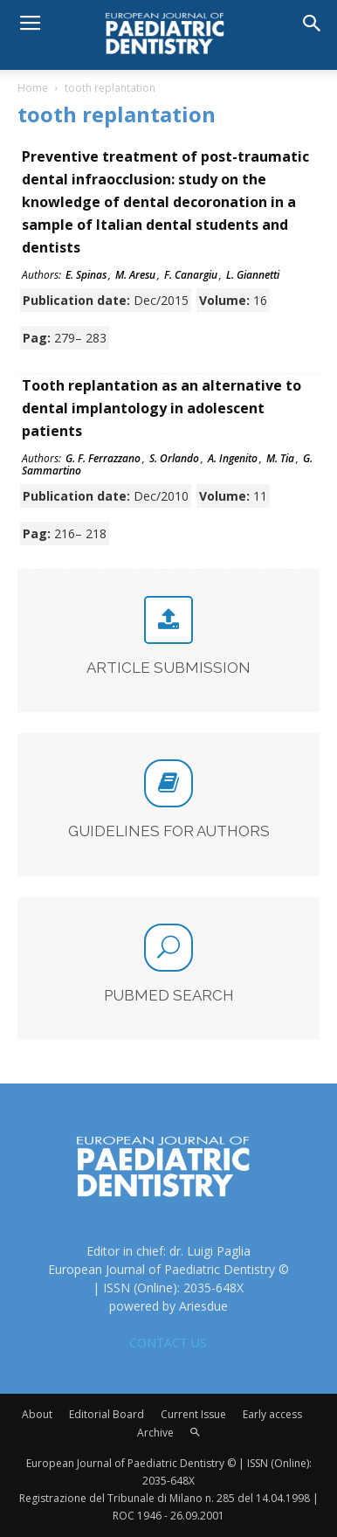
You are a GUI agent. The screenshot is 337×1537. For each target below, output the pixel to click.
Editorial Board (106, 1414)
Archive (155, 1432)
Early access (272, 1414)
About (37, 1414)
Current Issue (193, 1414)
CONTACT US (168, 1342)
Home (32, 87)
